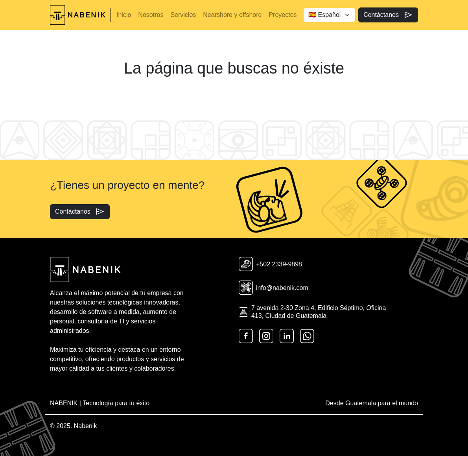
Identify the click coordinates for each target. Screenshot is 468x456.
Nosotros (150, 14)
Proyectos (283, 14)
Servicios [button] (183, 14)
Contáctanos (388, 14)
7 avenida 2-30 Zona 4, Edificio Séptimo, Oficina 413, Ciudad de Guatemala (312, 312)
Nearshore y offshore (232, 14)
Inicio (123, 14)
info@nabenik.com (273, 288)
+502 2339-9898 (270, 264)
